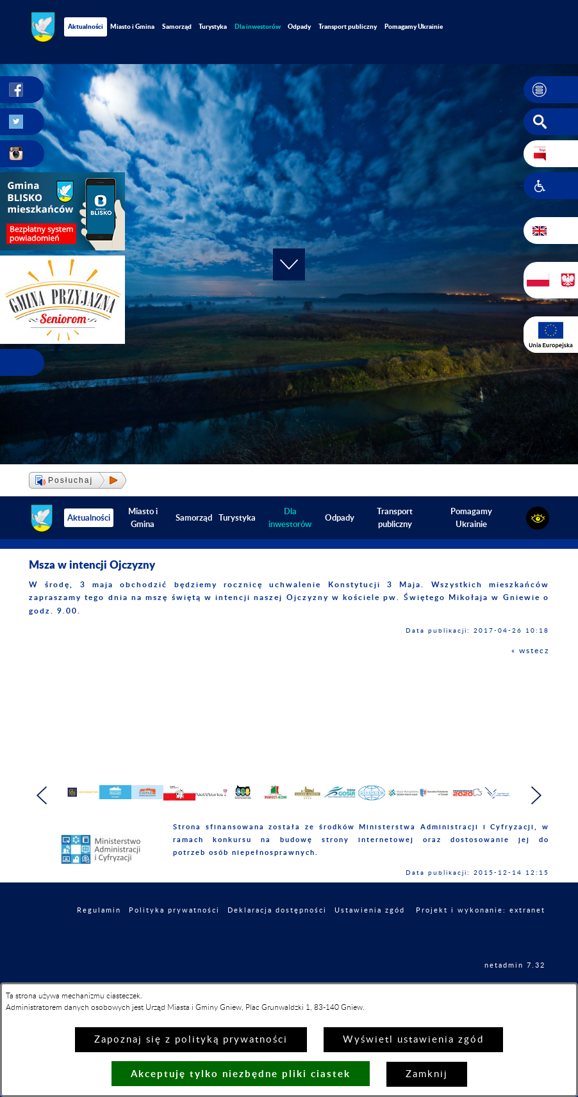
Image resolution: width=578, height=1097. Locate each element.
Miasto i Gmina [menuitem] (132, 26)
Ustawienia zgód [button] (369, 943)
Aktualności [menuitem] (85, 26)
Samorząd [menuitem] (177, 26)
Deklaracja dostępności (277, 943)
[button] (551, 89)
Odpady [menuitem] (299, 26)
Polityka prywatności (174, 943)
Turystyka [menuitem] (213, 26)
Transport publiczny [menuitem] (347, 26)
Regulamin (99, 943)
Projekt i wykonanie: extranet (480, 943)
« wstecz (530, 650)
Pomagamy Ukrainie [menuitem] (413, 26)
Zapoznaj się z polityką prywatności (191, 1039)
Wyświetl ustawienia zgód (413, 1039)
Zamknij (427, 1074)
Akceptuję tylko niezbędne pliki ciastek (241, 1073)
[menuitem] (258, 26)
